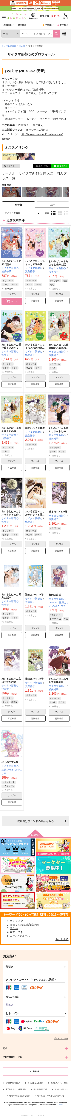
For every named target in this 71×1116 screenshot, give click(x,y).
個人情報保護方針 (40, 1089)
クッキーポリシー (61, 1089)
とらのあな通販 (8, 46)
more (61, 1105)
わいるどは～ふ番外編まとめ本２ (11, 346)
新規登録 (44, 16)
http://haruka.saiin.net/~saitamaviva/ (42, 134)
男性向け (47, 25)
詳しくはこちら (61, 1038)
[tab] (52, 204)
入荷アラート (10, 166)
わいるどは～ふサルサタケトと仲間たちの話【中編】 (11, 514)
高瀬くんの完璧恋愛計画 (24, 924)
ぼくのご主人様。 (11, 762)
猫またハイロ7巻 (34, 678)
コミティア (16, 920)
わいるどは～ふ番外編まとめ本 (11, 430)
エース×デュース (20, 935)
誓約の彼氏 (55, 594)
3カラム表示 (53, 213)
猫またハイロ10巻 (35, 428)
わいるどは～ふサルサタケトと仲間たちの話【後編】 (58, 431)
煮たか (14, 928)
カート (11, 301)
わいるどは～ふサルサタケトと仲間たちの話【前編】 (35, 514)
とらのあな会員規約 (35, 1083)
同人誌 (22, 46)
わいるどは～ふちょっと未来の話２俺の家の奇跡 (58, 264)
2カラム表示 (60, 213)
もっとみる (62, 939)
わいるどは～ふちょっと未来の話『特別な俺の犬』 (35, 347)
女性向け (62, 25)
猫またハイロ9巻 (58, 511)
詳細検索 (64, 33)
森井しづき (16, 931)
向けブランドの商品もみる (35, 821)
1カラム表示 (66, 213)
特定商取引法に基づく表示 (19, 1096)
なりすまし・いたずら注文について (50, 1096)
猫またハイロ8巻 (34, 594)
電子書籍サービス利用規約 (16, 1089)
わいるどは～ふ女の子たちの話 (11, 680)
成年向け (22, 25)
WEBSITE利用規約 (13, 1083)
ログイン (55, 16)
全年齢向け (8, 25)
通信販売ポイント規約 (59, 1083)
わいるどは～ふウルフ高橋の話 (58, 681)
